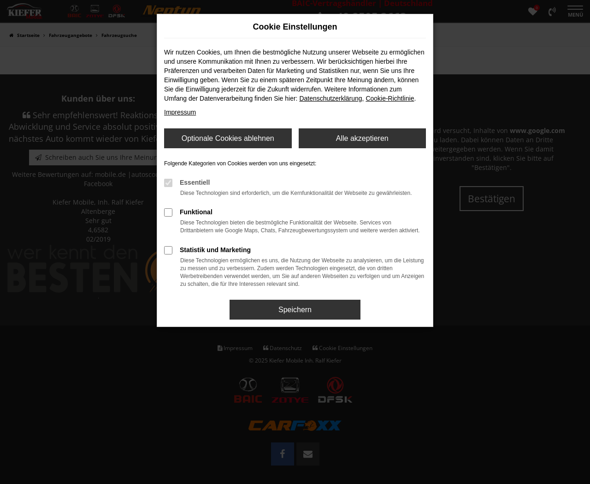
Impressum (180, 112)
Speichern (295, 310)
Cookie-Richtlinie (390, 98)
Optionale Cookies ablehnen (228, 138)
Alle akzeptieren (362, 138)
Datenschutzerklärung (330, 98)
